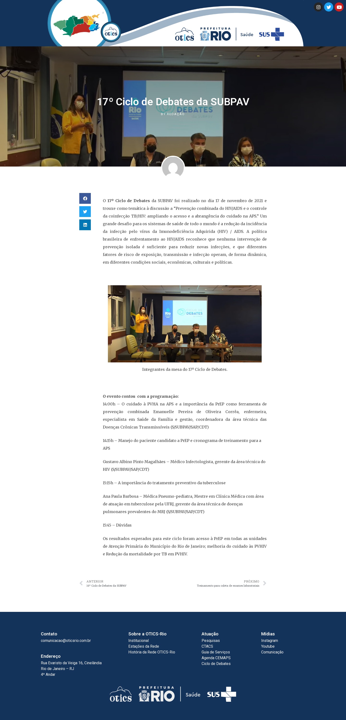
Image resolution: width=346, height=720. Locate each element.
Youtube (268, 646)
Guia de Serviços (216, 652)
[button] (85, 198)
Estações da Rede (143, 646)
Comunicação (272, 652)
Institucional (138, 640)
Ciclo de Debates (216, 663)
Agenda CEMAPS (216, 658)
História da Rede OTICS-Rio (151, 652)
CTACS (207, 646)
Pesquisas (211, 640)
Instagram (269, 640)
